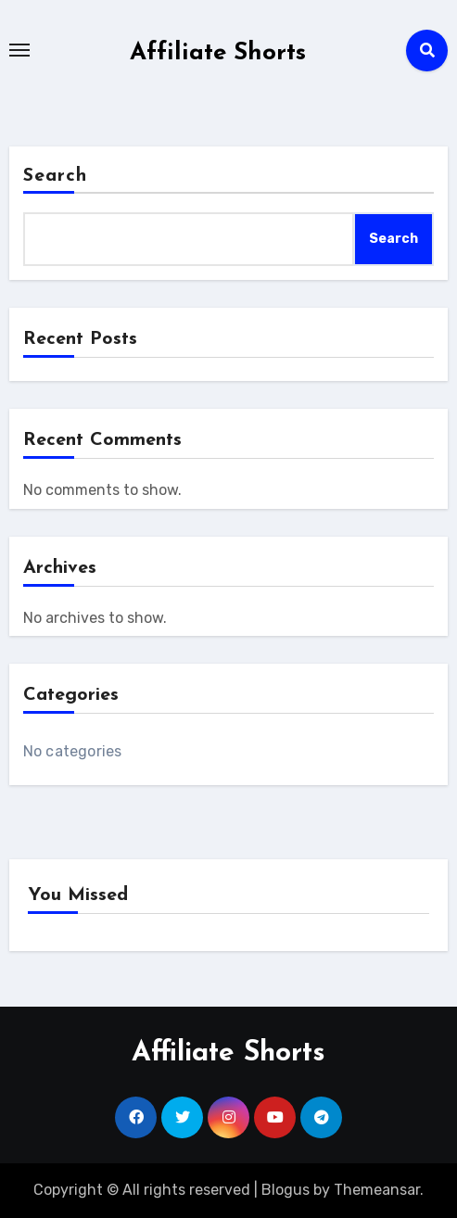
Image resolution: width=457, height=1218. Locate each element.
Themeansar (377, 1190)
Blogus (285, 1190)
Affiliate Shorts (218, 53)
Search (55, 176)
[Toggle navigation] (19, 50)
